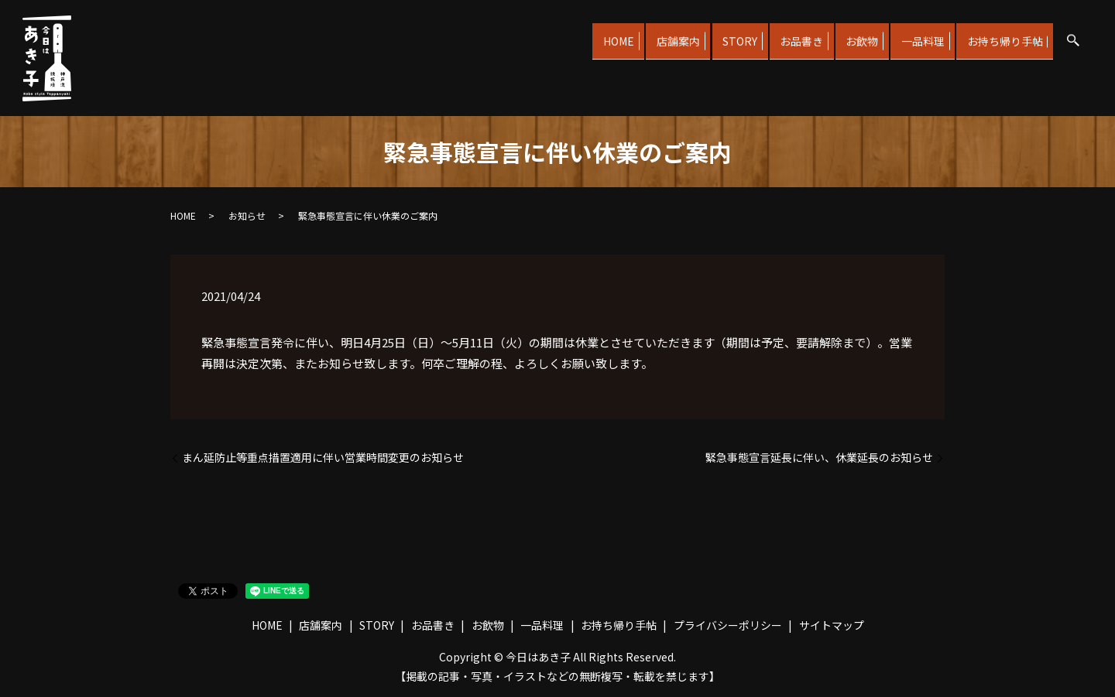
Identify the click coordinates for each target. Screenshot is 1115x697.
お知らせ (247, 215)
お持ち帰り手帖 (1001, 34)
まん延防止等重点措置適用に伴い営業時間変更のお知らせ (323, 457)
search (1073, 36)
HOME (568, 34)
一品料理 (911, 34)
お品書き (774, 34)
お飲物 (843, 34)
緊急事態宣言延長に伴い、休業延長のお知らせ (819, 457)
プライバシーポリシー (728, 625)
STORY (705, 34)
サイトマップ (831, 625)
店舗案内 (635, 34)
